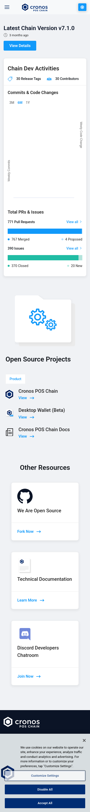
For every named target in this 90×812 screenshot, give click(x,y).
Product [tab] (15, 379)
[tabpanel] (45, 425)
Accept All (45, 803)
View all (74, 222)
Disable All (45, 789)
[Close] (84, 740)
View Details (19, 45)
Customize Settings (45, 776)
